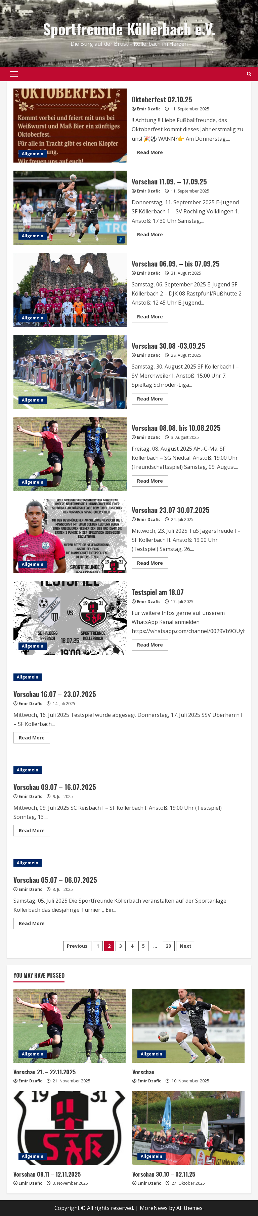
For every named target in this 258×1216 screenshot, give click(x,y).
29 (168, 946)
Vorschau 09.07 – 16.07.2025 (54, 787)
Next (185, 946)
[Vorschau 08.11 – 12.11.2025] (69, 1128)
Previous (77, 946)
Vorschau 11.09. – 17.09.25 (70, 208)
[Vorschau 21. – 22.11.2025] (69, 1026)
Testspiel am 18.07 (70, 618)
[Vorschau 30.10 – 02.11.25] (188, 1128)
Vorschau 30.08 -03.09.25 (70, 372)
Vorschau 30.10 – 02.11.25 (163, 1174)
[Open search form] (249, 74)
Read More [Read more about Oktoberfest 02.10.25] (152, 153)
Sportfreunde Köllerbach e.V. (129, 29)
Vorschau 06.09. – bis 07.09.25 (70, 290)
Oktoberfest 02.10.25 (70, 126)
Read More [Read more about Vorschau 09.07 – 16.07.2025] (34, 831)
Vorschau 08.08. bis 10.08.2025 (70, 454)
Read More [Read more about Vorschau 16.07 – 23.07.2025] (34, 738)
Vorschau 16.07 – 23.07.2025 (54, 694)
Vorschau (143, 1072)
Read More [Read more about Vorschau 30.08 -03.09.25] (152, 400)
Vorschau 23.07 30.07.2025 (70, 536)
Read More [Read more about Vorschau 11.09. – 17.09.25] (152, 235)
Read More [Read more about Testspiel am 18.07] (152, 646)
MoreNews (154, 1208)
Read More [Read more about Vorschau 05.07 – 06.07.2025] (34, 924)
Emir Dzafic (149, 109)
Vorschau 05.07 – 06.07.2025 (55, 880)
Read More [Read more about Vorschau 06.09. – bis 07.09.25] (152, 317)
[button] (14, 74)
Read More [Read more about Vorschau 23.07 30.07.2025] (152, 564)
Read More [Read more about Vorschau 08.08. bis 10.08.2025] (152, 482)
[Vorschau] (188, 1026)
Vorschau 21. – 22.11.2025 (44, 1072)
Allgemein (32, 154)
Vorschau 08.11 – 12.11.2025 (47, 1174)
